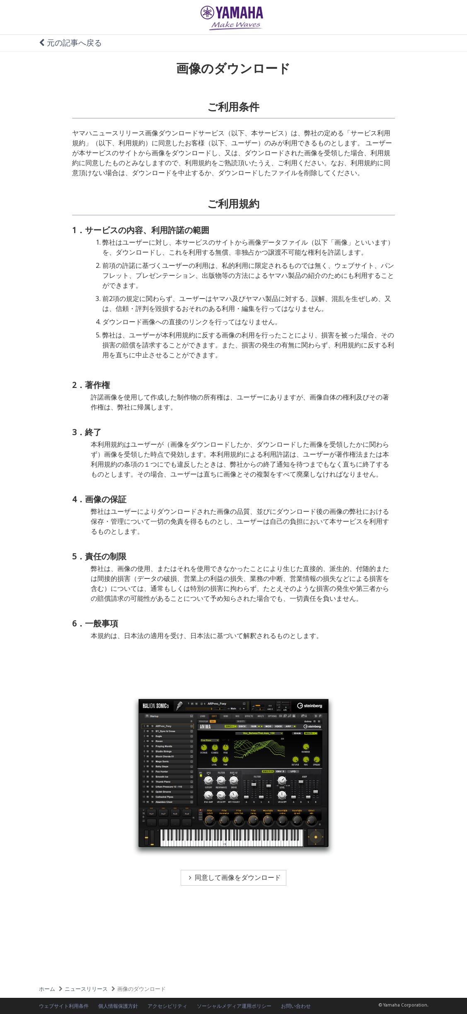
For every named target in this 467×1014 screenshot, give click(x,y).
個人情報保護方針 (118, 1006)
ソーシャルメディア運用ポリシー (234, 1006)
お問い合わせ (296, 1006)
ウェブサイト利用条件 (64, 1006)
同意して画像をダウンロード (233, 878)
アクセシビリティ (167, 1006)
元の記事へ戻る (70, 43)
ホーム (47, 989)
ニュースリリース (86, 989)
